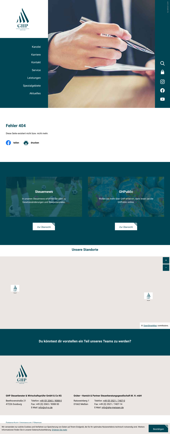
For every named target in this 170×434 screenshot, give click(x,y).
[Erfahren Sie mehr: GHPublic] (126, 197)
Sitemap (37, 422)
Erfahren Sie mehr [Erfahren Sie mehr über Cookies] (59, 430)
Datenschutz (12, 422)
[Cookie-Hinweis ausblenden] (158, 428)
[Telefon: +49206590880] (51, 401)
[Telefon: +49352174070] (114, 401)
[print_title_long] (33, 142)
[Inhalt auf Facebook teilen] (14, 142)
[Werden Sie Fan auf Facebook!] (162, 90)
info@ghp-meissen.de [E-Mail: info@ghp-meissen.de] (113, 407)
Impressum (26, 422)
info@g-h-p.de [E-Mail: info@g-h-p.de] (45, 407)
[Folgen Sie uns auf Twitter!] (162, 81)
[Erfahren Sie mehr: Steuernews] (44, 197)
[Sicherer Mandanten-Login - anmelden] (162, 72)
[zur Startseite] (22, 19)
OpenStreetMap (150, 326)
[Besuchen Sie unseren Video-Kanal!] (162, 99)
